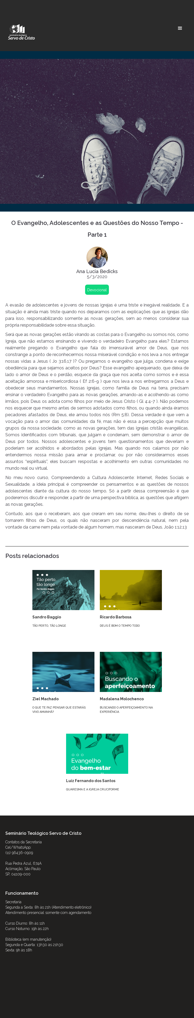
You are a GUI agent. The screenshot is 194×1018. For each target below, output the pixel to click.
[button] (180, 28)
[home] (20, 32)
